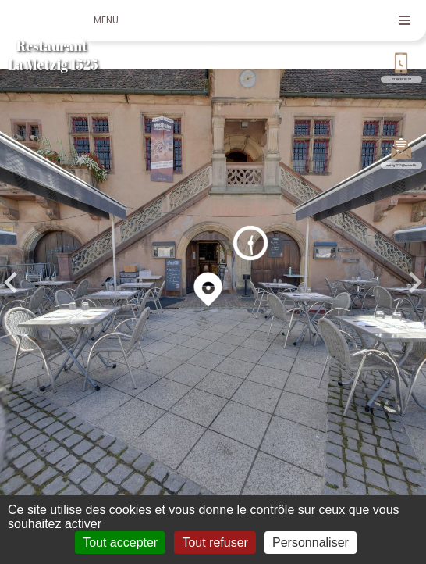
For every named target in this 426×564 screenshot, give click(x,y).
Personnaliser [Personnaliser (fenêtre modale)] (310, 542)
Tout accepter (120, 542)
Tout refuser (214, 542)
